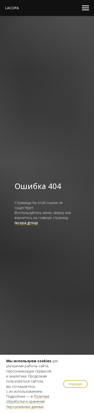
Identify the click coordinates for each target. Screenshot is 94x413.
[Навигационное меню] (85, 8)
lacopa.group (26, 222)
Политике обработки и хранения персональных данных (27, 401)
